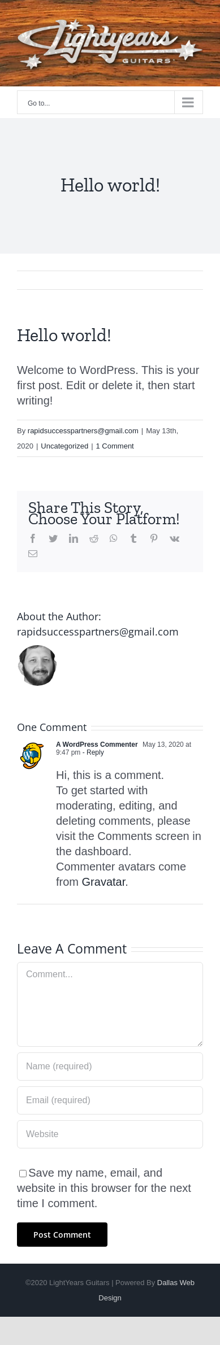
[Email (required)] (110, 1100)
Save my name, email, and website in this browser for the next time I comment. (104, 1187)
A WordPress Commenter (97, 744)
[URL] (110, 1134)
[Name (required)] (110, 1066)
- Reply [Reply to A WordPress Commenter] (91, 752)
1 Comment (115, 446)
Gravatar (104, 882)
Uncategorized (64, 446)
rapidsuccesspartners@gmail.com (83, 430)
